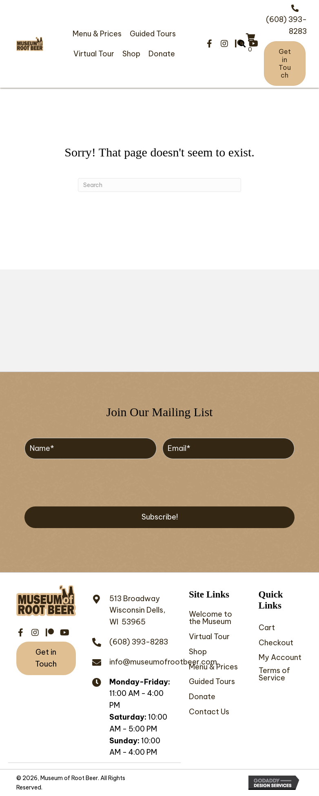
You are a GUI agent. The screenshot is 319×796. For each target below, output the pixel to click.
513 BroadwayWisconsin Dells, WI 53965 (137, 610)
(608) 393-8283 (138, 642)
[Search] (159, 185)
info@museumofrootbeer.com (163, 662)
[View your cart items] (250, 44)
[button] (210, 44)
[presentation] (86, 481)
